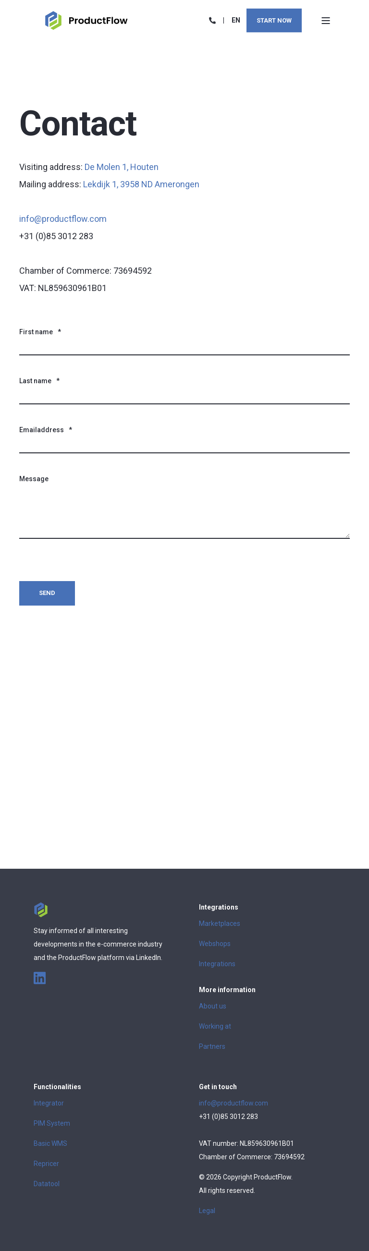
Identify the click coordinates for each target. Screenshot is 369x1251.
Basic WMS (50, 1143)
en (236, 20)
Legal (207, 1211)
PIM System (52, 1123)
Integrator (49, 1103)
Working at (215, 1026)
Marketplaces (219, 923)
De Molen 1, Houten (122, 167)
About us (212, 1006)
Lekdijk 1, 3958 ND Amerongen (141, 184)
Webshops (215, 943)
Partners (212, 1046)
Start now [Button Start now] (274, 20)
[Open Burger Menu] (325, 20)
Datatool (47, 1184)
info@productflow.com (63, 219)
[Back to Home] (86, 20)
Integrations (217, 964)
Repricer (46, 1163)
